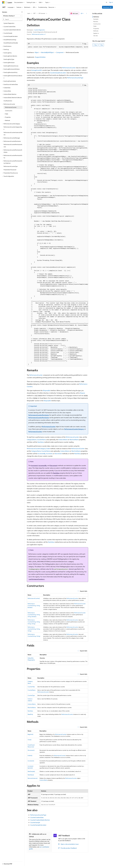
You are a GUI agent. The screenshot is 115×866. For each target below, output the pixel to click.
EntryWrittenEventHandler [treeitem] (11, 43)
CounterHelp (31, 687)
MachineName (74, 439)
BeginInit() (30, 734)
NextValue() (31, 775)
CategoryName (31, 439)
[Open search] (106, 2)
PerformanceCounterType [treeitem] (11, 166)
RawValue (77, 453)
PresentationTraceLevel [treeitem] (10, 170)
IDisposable (46, 390)
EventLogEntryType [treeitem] (9, 59)
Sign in (111, 2)
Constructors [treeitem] (8, 110)
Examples (95, 19)
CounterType (31, 695)
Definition (96, 17)
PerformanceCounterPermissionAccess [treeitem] (13, 146)
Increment (49, 453)
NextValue (41, 442)
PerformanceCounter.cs (38, 34)
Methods (95, 31)
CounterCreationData (36, 817)
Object (37, 52)
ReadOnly (30, 714)
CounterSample (35, 822)
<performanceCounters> (36, 579)
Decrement (58, 453)
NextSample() (31, 771)
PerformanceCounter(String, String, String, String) (34, 622)
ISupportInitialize (40, 57)
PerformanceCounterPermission (38, 415)
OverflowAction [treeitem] (8, 101)
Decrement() (31, 750)
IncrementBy (41, 453)
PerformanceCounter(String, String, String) (34, 629)
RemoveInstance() (32, 778)
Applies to (96, 33)
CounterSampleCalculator (58, 73)
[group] (57, 47)
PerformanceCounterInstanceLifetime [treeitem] (13, 134)
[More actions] (86, 13)
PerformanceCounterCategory (74, 429)
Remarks (95, 21)
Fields (94, 26)
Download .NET (107, 7)
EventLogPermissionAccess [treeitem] (11, 66)
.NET (34, 13)
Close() (29, 739)
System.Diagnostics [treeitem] (9, 23)
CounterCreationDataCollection (40, 820)
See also (95, 35)
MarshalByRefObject (47, 52)
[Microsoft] (3, 2)
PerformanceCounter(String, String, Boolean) (34, 605)
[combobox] (12, 15)
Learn (28, 13)
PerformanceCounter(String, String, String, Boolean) (34, 614)
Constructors (97, 24)
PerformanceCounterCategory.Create (38, 448)
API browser (42, 13)
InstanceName (62, 439)
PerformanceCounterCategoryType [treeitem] (13, 128)
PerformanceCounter (68, 68)
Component (60, 52)
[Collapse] (22, 12)
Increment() (31, 761)
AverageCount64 (36, 70)
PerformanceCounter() (34, 598)
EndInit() (30, 755)
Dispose (82, 393)
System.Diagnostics (39, 30)
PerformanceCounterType (75, 78)
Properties (96, 28)
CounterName (41, 439)
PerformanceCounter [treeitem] (10, 107)
